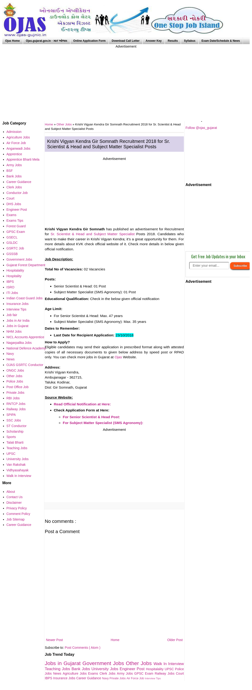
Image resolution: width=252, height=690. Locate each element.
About (11, 491)
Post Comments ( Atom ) (82, 647)
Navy (105, 678)
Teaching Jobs (58, 669)
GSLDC (12, 243)
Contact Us (15, 497)
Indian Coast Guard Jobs (25, 298)
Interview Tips (153, 678)
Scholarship (15, 431)
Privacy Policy (17, 508)
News (58, 673)
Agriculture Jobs (75, 673)
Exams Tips (15, 220)
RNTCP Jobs (16, 404)
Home (115, 640)
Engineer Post (133, 669)
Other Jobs (64, 124)
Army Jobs (125, 673)
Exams (94, 673)
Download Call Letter (126, 40)
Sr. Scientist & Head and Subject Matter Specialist (93, 234)
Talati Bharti (15, 442)
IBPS (49, 678)
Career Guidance (89, 678)
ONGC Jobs (15, 370)
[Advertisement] (126, 81)
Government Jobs (104, 663)
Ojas (118, 357)
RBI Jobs (13, 398)
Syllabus (189, 40)
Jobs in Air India (18, 320)
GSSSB (12, 254)
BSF (10, 170)
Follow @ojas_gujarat (201, 128)
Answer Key (154, 40)
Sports (11, 437)
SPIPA (11, 415)
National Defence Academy (26, 348)
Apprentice (14, 154)
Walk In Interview (169, 664)
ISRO (10, 287)
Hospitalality (155, 669)
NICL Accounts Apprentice (25, 337)
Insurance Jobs (64, 678)
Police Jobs (15, 381)
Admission (14, 132)
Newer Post (54, 640)
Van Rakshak (16, 464)
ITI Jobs (12, 293)
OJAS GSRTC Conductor (25, 365)
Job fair (12, 315)
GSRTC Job (15, 248)
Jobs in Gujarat (63, 663)
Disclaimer (14, 502)
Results (173, 40)
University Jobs (105, 669)
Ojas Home (12, 40)
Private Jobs (117, 678)
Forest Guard (16, 226)
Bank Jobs (81, 669)
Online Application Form (89, 40)
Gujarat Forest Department (26, 265)
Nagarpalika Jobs (19, 343)
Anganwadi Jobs (19, 148)
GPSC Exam (144, 673)
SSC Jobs (14, 420)
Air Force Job (135, 678)
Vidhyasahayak (18, 470)
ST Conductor (17, 426)
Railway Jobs (165, 673)
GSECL (12, 237)
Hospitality (14, 276)
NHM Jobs (14, 331)
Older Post (175, 640)
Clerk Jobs (108, 673)
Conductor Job (17, 193)
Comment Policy (18, 514)
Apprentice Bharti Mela (23, 159)
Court (180, 673)
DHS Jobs (14, 204)
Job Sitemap (16, 519)
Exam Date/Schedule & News (221, 40)
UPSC (170, 669)
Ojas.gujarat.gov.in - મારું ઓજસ (46, 40)
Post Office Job (18, 387)
